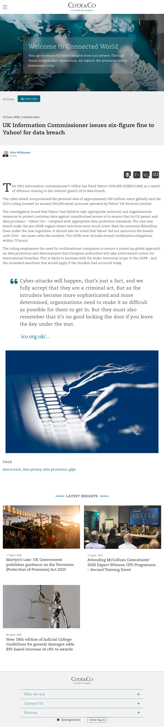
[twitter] (136, 174)
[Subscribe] (29, 98)
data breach (12, 469)
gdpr (72, 469)
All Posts (8, 99)
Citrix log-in (97, 719)
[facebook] (155, 174)
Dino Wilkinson (20, 152)
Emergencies (71, 720)
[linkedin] (146, 174)
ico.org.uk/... (35, 336)
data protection (55, 469)
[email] (127, 174)
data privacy (32, 469)
